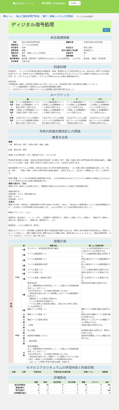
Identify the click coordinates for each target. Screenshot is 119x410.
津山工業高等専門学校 (27, 16)
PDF (106, 30)
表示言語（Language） (54, 3)
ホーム (8, 16)
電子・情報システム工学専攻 (58, 16)
